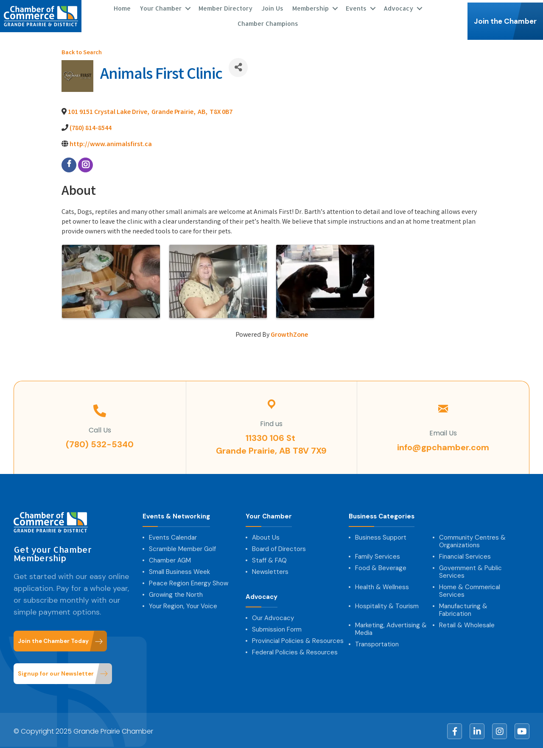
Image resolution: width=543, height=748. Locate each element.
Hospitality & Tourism (387, 605)
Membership (310, 7)
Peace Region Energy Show (188, 582)
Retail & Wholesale (467, 624)
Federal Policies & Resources (295, 651)
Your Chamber (161, 7)
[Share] (238, 65)
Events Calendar (173, 536)
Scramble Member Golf (182, 547)
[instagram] (85, 163)
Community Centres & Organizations (472, 540)
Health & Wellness (382, 586)
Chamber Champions (267, 22)
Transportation (377, 643)
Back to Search (82, 51)
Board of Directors (279, 547)
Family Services (377, 555)
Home (122, 7)
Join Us (272, 7)
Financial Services (465, 555)
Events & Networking (176, 515)
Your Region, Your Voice (183, 605)
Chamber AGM (170, 559)
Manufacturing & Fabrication (463, 608)
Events (356, 7)
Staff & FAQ (269, 559)
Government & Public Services (470, 570)
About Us (266, 536)
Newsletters (270, 570)
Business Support (380, 536)
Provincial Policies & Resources (298, 639)
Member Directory (225, 7)
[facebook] (69, 163)
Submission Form (277, 628)
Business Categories (381, 515)
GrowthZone (289, 333)
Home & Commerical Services (469, 589)
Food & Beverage (380, 567)
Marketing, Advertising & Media (391, 627)
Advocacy (398, 7)
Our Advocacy (273, 617)
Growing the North (176, 593)
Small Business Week (179, 570)
